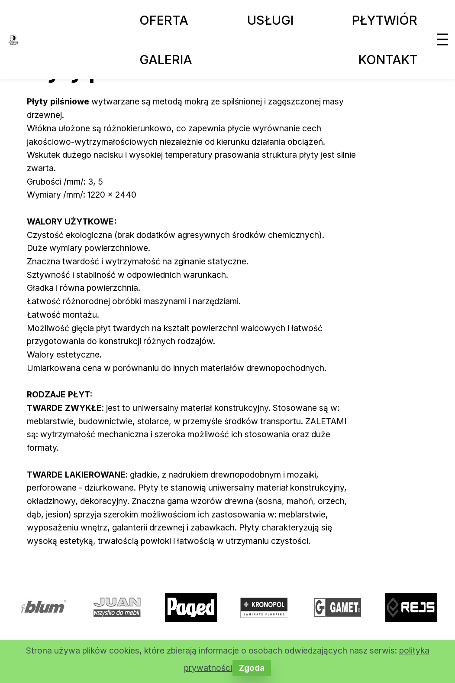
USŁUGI (270, 20)
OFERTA (163, 20)
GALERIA (165, 59)
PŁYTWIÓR (384, 20)
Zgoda (252, 668)
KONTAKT (387, 59)
